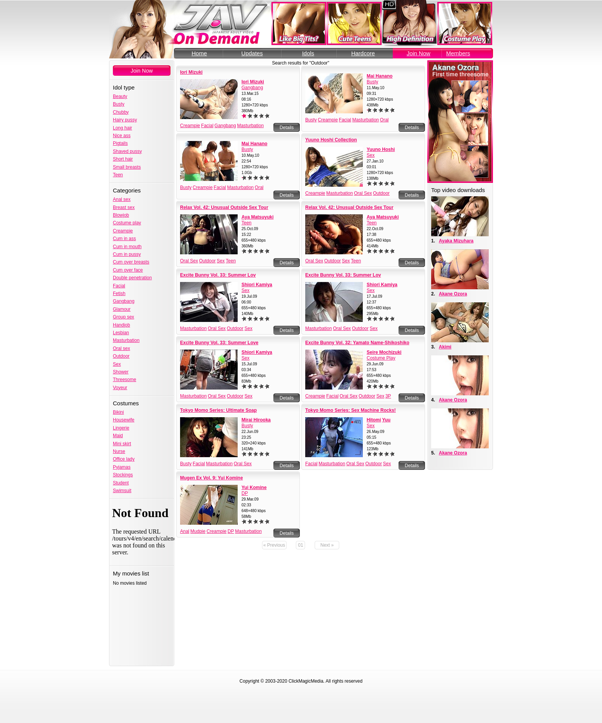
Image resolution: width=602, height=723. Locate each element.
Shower (121, 372)
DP (244, 493)
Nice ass (122, 135)
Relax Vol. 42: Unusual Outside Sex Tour (224, 207)
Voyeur (120, 387)
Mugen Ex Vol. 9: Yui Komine (211, 478)
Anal (184, 531)
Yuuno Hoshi (381, 149)
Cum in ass (124, 238)
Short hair (123, 159)
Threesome (124, 379)
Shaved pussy (127, 151)
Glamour (122, 309)
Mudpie (197, 531)
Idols (308, 53)
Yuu (386, 420)
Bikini (118, 412)
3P (388, 396)
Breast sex (124, 207)
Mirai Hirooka (256, 420)
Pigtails (120, 143)
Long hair (122, 128)
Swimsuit (122, 490)
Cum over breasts (131, 262)
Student (121, 483)
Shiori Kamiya (256, 284)
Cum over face (128, 270)
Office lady (123, 459)
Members (458, 53)
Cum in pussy (127, 254)
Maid (118, 435)
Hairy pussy (125, 120)
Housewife (123, 420)
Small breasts (127, 167)
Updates (252, 53)
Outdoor (121, 356)
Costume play (127, 223)
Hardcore (363, 53)
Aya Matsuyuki (257, 217)
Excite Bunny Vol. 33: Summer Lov (218, 275)
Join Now (418, 53)
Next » (327, 545)
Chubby (121, 112)
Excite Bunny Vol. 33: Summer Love (219, 342)
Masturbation (126, 340)
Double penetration (132, 277)
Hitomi (374, 420)
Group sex (123, 317)
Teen (118, 174)
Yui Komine (253, 487)
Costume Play (381, 358)
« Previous (274, 545)
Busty (118, 104)
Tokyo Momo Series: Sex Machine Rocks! (350, 410)
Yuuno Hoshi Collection (331, 140)
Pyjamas (122, 467)
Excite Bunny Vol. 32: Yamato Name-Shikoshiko (357, 342)
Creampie (123, 231)
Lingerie (121, 428)
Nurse (119, 451)
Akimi (445, 347)
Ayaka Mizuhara (456, 241)
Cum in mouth (127, 246)
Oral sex (121, 348)
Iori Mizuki (191, 72)
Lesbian (121, 332)
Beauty (120, 96)
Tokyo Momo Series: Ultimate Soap (218, 410)
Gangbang (123, 301)
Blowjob (121, 215)
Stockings (123, 475)
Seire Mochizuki (384, 352)
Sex (117, 364)
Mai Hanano (379, 76)
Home (199, 53)
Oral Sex (363, 193)
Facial (119, 286)
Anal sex (122, 199)
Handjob (121, 325)
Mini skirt (122, 443)
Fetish (119, 293)
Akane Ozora (453, 294)
